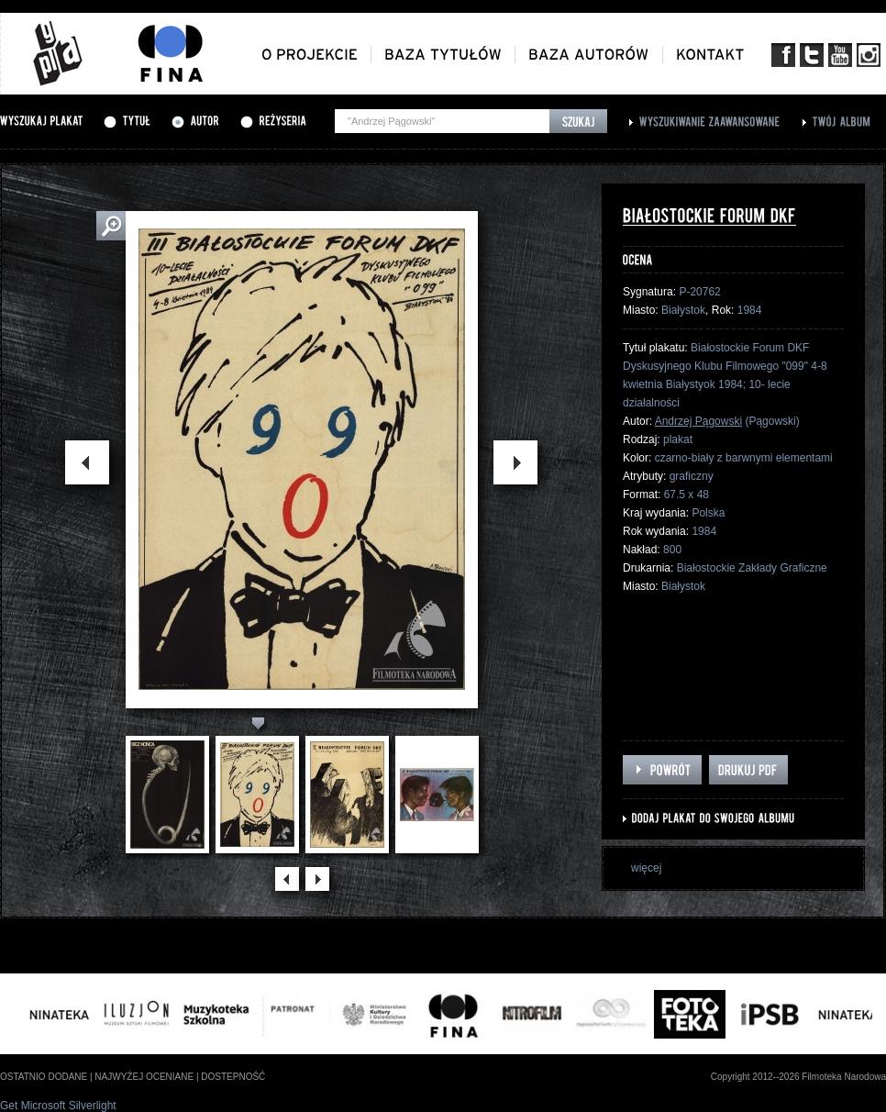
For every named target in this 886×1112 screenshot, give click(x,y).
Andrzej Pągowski (698, 421)
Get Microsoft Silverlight (58, 1105)
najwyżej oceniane (144, 1077)
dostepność (233, 1077)
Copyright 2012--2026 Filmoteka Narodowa (798, 1077)
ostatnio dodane (43, 1077)
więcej (646, 868)
